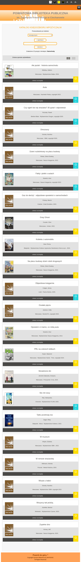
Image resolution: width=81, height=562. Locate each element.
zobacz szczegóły (37, 80)
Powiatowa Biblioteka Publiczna (40, 13)
